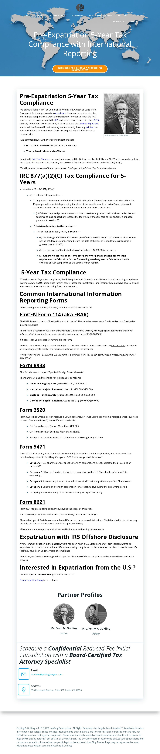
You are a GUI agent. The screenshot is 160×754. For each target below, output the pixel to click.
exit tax (24, 132)
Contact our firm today (32, 582)
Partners (123, 15)
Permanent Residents (101, 15)
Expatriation (59, 15)
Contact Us (137, 20)
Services (41, 15)
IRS (57, 122)
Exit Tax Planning (42, 161)
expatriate (61, 115)
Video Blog (119, 20)
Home (28, 15)
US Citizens (78, 15)
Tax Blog (138, 15)
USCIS (23, 125)
